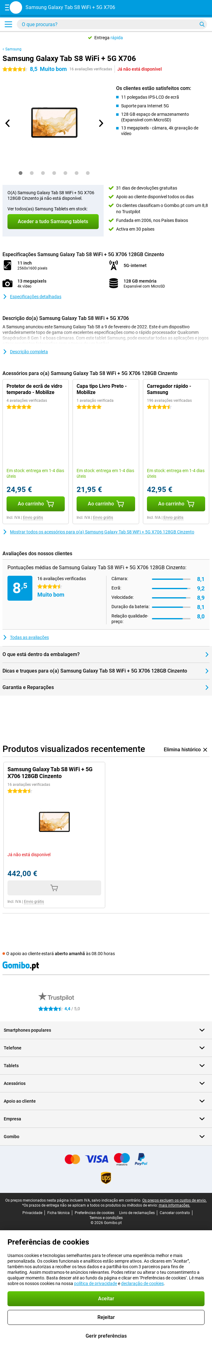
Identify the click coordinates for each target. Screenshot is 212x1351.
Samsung (13, 49)
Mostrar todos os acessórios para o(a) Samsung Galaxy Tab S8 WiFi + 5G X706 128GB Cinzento (98, 531)
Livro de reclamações (137, 1213)
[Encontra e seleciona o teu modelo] (112, 24)
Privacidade (32, 1213)
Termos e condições (106, 1218)
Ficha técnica (58, 1213)
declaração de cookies (142, 1283)
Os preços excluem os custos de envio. (174, 1200)
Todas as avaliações (25, 637)
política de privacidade (95, 1283)
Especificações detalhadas (31, 296)
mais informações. (174, 1205)
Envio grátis (33, 517)
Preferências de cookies (94, 1213)
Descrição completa (25, 351)
